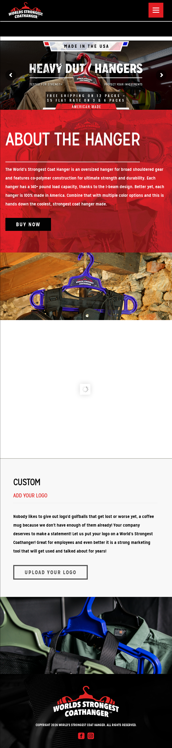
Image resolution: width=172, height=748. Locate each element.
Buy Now (28, 224)
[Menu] (156, 10)
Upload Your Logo (50, 572)
